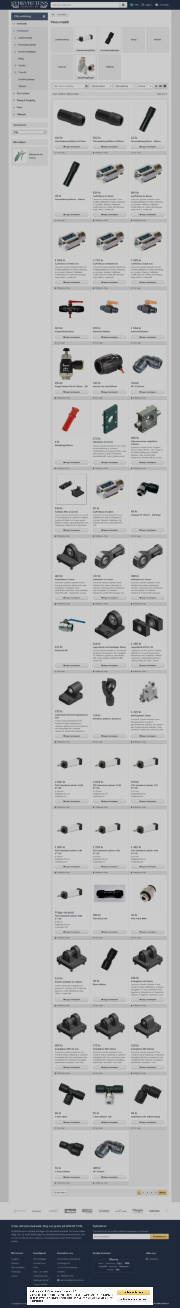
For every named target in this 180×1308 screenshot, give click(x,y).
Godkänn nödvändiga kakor (133, 1299)
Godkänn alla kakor (133, 1292)
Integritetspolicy (37, 1301)
